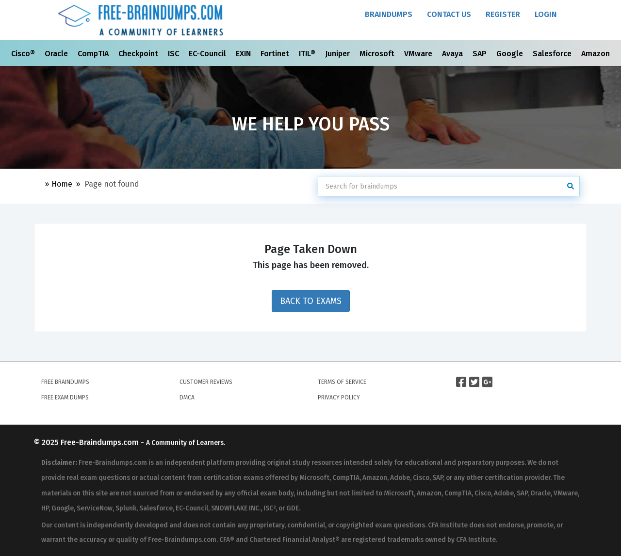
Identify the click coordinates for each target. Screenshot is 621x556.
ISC (174, 53)
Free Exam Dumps (65, 397)
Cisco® (24, 53)
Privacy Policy (339, 397)
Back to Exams (311, 301)
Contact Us (449, 14)
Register (503, 14)
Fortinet (276, 53)
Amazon (596, 53)
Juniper (338, 53)
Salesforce (553, 53)
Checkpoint (139, 53)
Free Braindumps (65, 382)
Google (510, 53)
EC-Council (208, 53)
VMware (419, 53)
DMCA (187, 397)
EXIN (244, 53)
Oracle (57, 53)
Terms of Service (342, 382)
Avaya (453, 53)
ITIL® (308, 53)
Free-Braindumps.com (101, 442)
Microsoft (378, 53)
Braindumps (388, 14)
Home (61, 184)
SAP (481, 53)
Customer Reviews (206, 382)
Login (546, 14)
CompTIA (94, 53)
